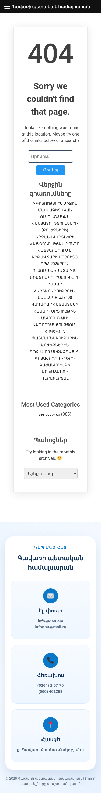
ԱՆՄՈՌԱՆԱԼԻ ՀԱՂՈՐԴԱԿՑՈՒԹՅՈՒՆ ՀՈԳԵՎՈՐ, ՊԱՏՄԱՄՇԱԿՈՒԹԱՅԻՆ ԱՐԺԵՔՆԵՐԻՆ (55, 331)
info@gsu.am (50, 621)
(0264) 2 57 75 (50, 685)
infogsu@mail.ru (51, 627)
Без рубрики (49, 414)
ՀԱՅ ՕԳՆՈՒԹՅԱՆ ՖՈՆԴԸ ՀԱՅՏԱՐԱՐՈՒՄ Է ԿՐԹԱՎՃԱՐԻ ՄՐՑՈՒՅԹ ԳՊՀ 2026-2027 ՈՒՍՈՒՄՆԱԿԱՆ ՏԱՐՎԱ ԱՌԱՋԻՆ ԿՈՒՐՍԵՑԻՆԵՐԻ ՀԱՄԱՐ (55, 264)
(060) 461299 (50, 691)
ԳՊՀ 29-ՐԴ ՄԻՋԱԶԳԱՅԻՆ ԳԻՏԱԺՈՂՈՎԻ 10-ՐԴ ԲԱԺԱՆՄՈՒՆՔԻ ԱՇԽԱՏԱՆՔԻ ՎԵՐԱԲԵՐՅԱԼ (55, 365)
